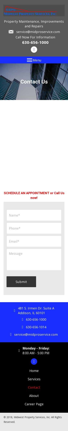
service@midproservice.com (38, 32)
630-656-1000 (35, 42)
